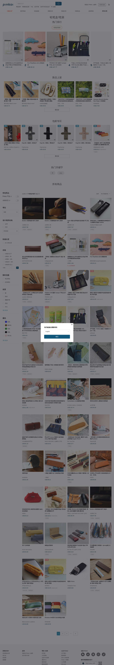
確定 (57, 336)
